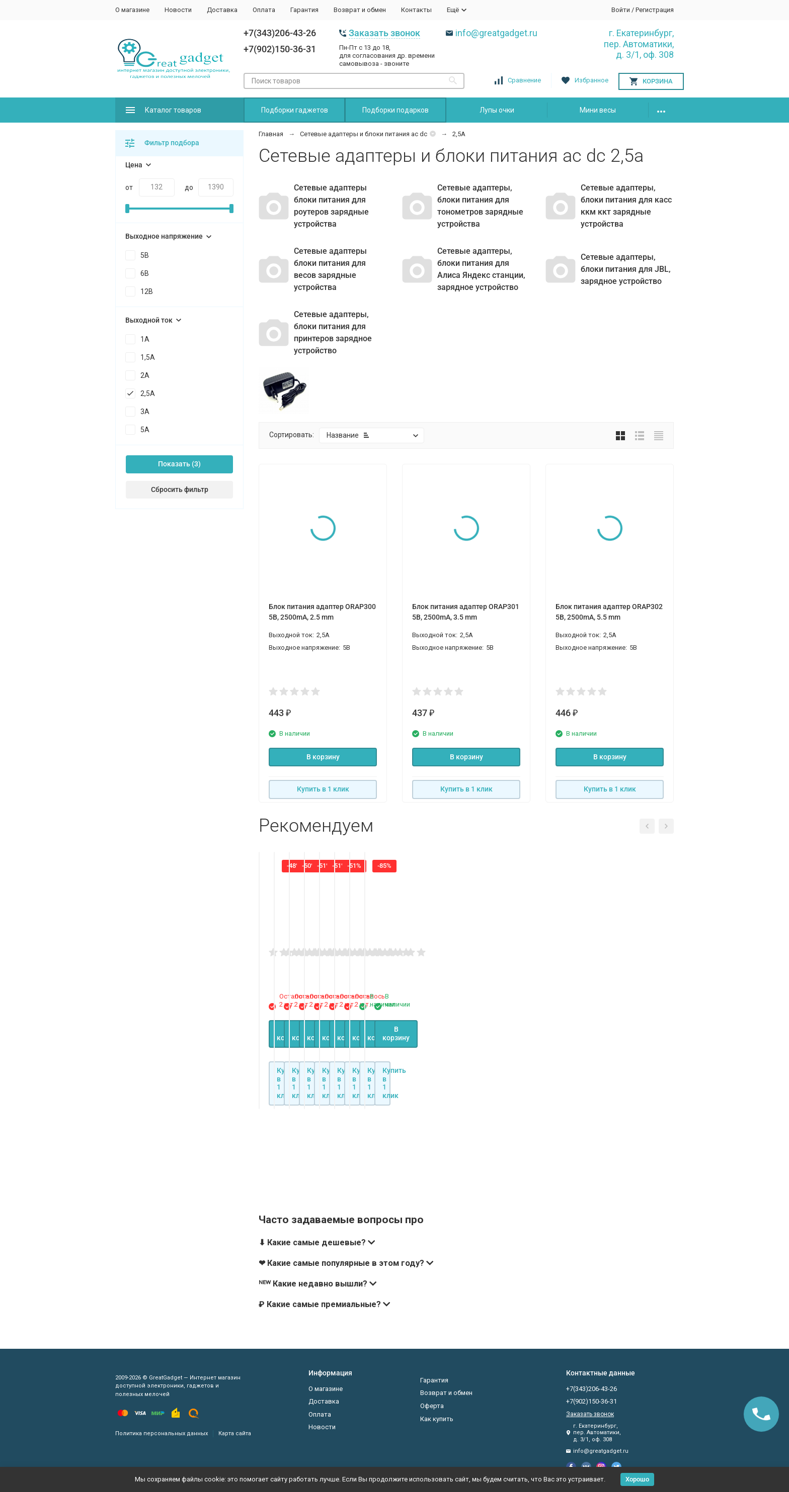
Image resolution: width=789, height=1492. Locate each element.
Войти (620, 10)
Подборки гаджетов (294, 110)
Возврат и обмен (360, 10)
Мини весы (598, 110)
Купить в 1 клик (323, 789)
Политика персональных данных (161, 1433)
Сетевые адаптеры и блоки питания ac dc (363, 134)
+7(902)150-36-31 (280, 49)
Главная (271, 134)
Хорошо (637, 1479)
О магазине (132, 10)
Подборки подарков (395, 110)
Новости (178, 10)
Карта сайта (234, 1433)
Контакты (416, 10)
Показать (174, 464)
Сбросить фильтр (179, 489)
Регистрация (655, 10)
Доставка (222, 10)
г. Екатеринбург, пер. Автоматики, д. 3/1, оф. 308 (639, 44)
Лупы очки (497, 110)
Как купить (436, 1419)
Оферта (432, 1406)
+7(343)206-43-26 (280, 33)
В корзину (323, 757)
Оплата (264, 10)
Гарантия (304, 10)
